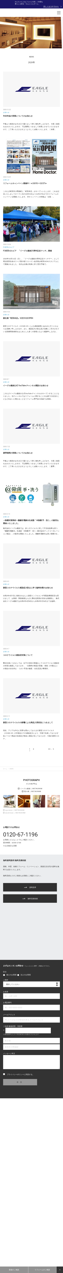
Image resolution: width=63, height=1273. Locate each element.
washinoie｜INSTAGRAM (14, 813)
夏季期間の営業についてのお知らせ (18, 453)
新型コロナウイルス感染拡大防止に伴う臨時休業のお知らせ (28, 588)
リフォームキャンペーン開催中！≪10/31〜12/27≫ (25, 183)
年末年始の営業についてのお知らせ (18, 116)
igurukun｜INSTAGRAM (13, 810)
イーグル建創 (30, 788)
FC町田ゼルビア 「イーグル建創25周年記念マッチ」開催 (27, 251)
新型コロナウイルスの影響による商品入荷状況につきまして (28, 722)
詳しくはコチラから (51, 6)
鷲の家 (31, 791)
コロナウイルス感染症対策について (18, 655)
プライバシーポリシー (15, 1074)
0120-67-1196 (20, 834)
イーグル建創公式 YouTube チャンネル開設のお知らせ (25, 385)
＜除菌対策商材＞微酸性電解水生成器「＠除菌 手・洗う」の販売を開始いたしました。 (31, 521)
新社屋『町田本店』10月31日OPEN (18, 318)
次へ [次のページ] (52, 749)
